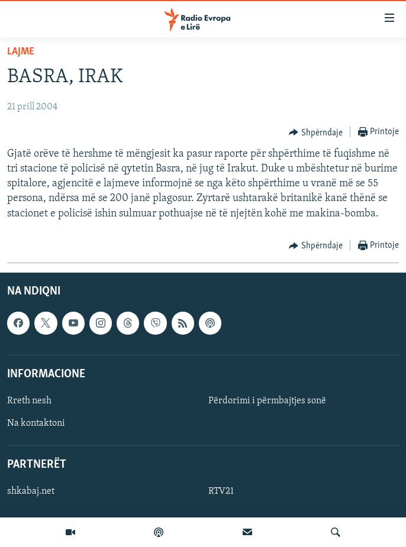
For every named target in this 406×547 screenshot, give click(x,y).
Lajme (20, 51)
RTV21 (221, 491)
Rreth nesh (29, 401)
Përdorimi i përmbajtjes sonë (267, 401)
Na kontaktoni (36, 423)
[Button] (316, 132)
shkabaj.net (30, 491)
